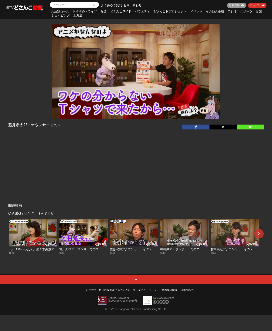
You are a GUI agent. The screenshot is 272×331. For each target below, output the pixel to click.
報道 (103, 11)
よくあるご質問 (111, 5)
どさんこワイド (120, 11)
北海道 (77, 15)
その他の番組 (215, 11)
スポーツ (246, 11)
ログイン (257, 5)
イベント (196, 11)
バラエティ (142, 11)
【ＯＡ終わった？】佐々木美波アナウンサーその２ (43, 249)
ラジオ (232, 11)
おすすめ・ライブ (85, 11)
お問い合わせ (133, 5)
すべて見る (46, 213)
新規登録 (236, 5)
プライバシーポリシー (146, 290)
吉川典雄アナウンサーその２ (79, 249)
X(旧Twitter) (187, 290)
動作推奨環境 (169, 290)
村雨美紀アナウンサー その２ (232, 249)
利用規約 (91, 290)
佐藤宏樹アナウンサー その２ (131, 249)
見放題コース (60, 11)
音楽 (259, 11)
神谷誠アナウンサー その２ (179, 249)
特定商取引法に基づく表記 (115, 290)
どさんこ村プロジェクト (170, 11)
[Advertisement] (136, 173)
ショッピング (61, 15)
